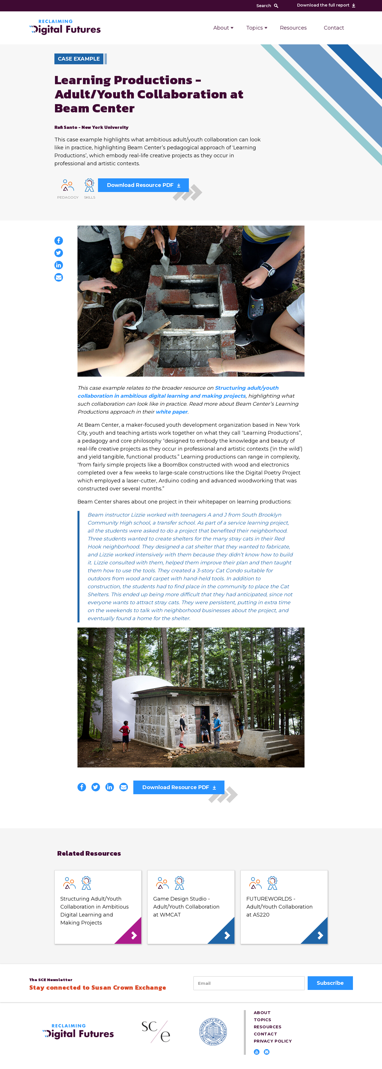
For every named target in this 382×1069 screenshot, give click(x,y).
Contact (334, 28)
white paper (171, 412)
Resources (293, 28)
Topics (254, 28)
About (221, 28)
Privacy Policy (273, 1041)
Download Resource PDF (140, 185)
